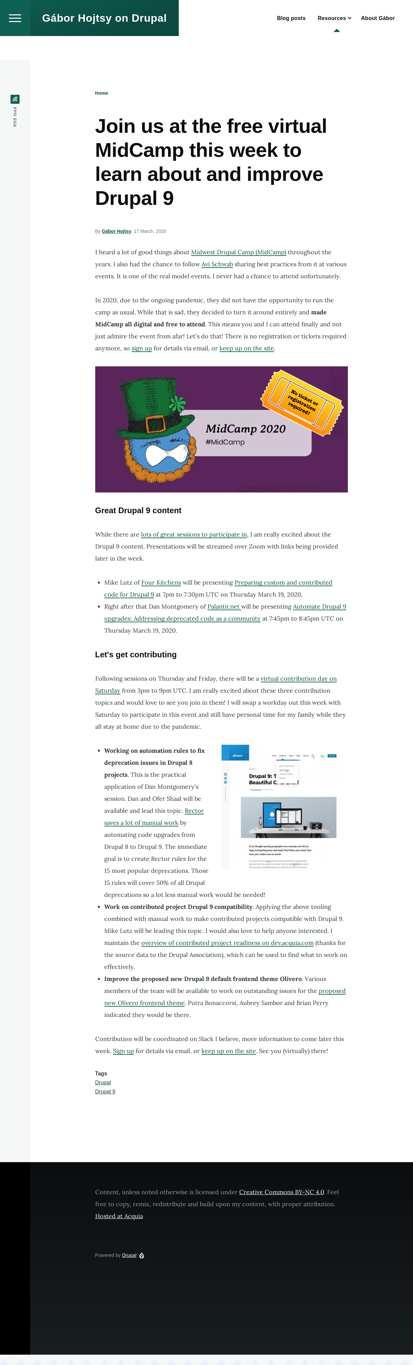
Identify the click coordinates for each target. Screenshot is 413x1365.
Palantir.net (224, 607)
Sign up (123, 1051)
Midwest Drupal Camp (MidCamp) (238, 252)
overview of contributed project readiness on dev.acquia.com (227, 943)
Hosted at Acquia (119, 1216)
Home (101, 93)
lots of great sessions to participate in (194, 535)
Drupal (103, 1083)
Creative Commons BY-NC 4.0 (281, 1192)
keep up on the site (247, 348)
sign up (142, 348)
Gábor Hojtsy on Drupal (104, 42)
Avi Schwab (217, 264)
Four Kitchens (161, 583)
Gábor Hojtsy (116, 231)
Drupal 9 (105, 1092)
